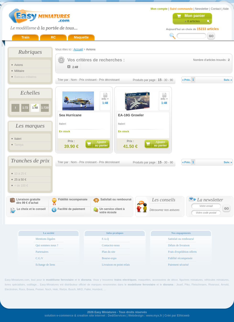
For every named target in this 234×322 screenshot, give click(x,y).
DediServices (117, 315)
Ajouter (101, 143)
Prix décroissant (109, 79)
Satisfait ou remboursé (115, 199)
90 (171, 80)
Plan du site (108, 251)
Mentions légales (45, 239)
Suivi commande (181, 9)
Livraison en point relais (116, 264)
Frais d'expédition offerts (182, 251)
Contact (216, 9)
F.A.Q (105, 239)
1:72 (25, 107)
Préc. (186, 79)
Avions (18, 65)
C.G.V (39, 258)
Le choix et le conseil (31, 209)
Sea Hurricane (70, 115)
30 (165, 80)
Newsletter (202, 9)
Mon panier (195, 16)
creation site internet (91, 315)
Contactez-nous (111, 245)
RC (53, 37)
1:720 (45, 107)
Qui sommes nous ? (47, 245)
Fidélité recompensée (72, 199)
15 (160, 80)
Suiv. (228, 79)
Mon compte (159, 9)
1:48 (35, 107)
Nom (74, 79)
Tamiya (18, 144)
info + (105, 98)
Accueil (78, 49)
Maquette (81, 37)
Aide (226, 9)
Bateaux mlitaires (25, 77)
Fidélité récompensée (180, 258)
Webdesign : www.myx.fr (145, 315)
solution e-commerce (58, 315)
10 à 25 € (20, 173)
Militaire (19, 71)
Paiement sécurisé (178, 264)
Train (25, 37)
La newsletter (210, 199)
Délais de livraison (179, 245)
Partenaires (42, 251)
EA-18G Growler (131, 115)
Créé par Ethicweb (177, 315)
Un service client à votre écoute (112, 210)
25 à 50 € (20, 179)
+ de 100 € (21, 185)
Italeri (17, 138)
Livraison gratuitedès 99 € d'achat (28, 201)
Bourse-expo (109, 258)
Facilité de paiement (71, 209)
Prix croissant (88, 79)
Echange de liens (45, 264)
